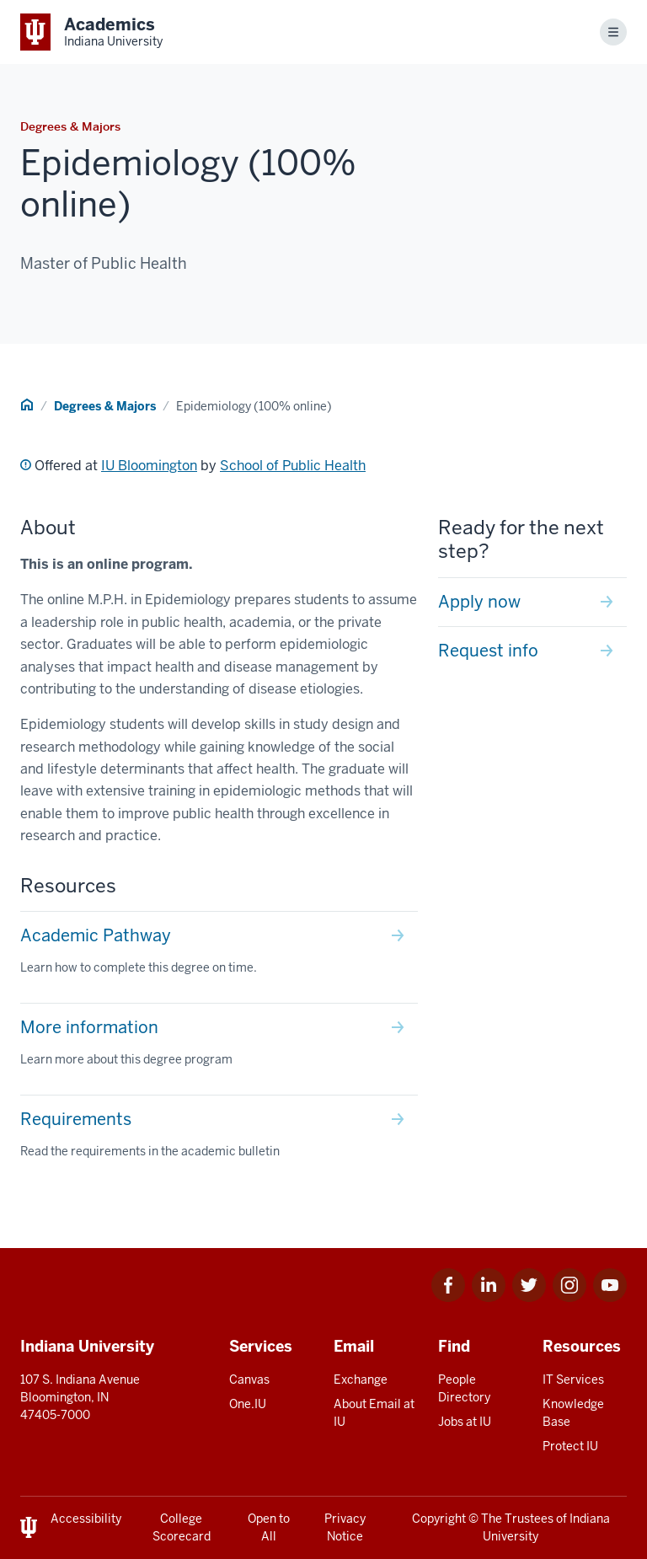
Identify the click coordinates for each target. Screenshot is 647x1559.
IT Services (573, 1379)
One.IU (247, 1404)
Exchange (361, 1379)
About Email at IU (374, 1412)
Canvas (249, 1379)
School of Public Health (293, 465)
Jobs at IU (464, 1421)
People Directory (464, 1388)
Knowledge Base (573, 1412)
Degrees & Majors (105, 406)
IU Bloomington (149, 465)
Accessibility (86, 1518)
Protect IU (570, 1446)
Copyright (439, 1518)
